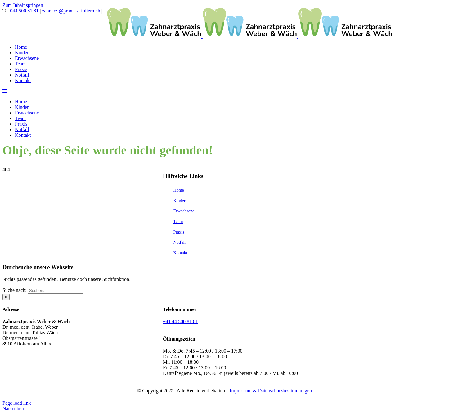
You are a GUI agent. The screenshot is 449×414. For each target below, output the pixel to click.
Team (178, 221)
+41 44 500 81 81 (180, 321)
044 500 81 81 (24, 10)
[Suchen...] (55, 290)
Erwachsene (184, 211)
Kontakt (180, 253)
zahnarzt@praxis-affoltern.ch (71, 10)
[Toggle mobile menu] (4, 90)
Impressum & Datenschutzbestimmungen (271, 390)
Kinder (179, 200)
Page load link (16, 403)
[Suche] (6, 297)
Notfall (179, 242)
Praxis (178, 232)
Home (178, 190)
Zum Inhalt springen (22, 5)
